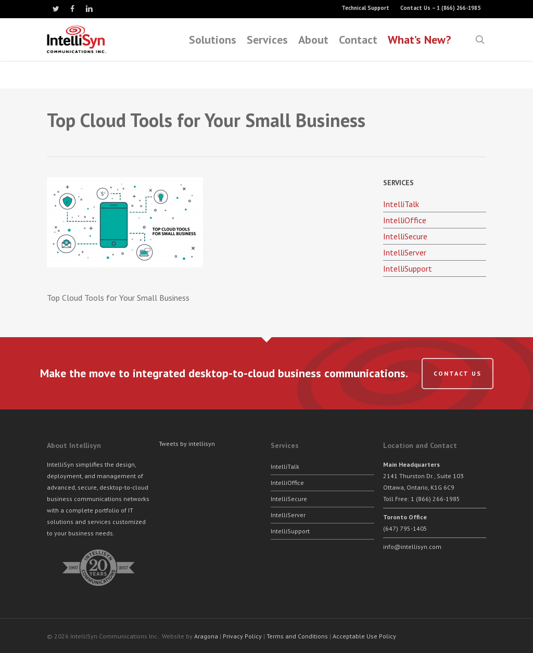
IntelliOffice (404, 220)
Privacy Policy (242, 636)
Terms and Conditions (297, 636)
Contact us (457, 373)
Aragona (206, 636)
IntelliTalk (401, 204)
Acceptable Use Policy (364, 636)
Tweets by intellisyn (187, 443)
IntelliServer (404, 252)
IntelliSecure (405, 236)
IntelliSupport (407, 268)
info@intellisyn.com (412, 546)
